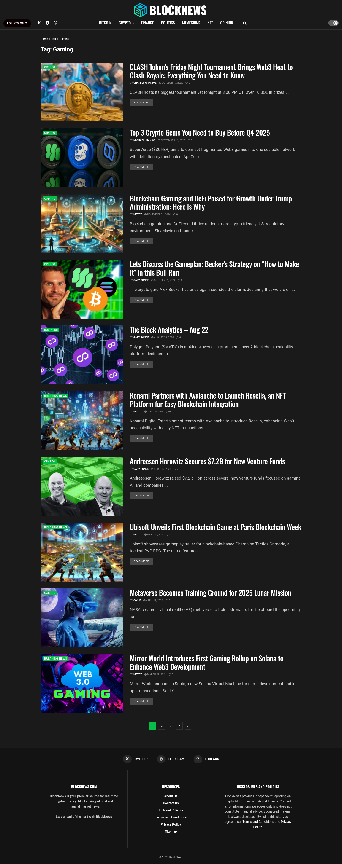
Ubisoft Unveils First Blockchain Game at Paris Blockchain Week (215, 526)
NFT (210, 23)
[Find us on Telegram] (47, 22)
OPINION (226, 23)
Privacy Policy (171, 824)
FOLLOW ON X (17, 23)
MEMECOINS (191, 23)
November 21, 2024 (157, 214)
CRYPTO (125, 23)
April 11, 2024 (154, 535)
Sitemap (171, 831)
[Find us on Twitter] (39, 22)
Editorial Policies (171, 810)
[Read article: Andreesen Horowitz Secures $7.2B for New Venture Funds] (82, 486)
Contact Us (171, 803)
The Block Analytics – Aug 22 (169, 329)
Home (44, 39)
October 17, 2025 (171, 83)
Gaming (64, 39)
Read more (143, 102)
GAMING (50, 199)
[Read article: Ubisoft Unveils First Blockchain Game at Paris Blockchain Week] (82, 552)
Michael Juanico (144, 140)
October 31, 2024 (163, 280)
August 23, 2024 (162, 337)
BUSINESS (51, 330)
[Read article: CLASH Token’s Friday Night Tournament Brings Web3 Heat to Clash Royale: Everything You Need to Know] (82, 92)
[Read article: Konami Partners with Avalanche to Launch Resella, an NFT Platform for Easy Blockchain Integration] (82, 420)
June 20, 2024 (154, 411)
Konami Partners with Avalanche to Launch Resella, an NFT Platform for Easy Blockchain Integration (208, 399)
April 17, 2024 (161, 469)
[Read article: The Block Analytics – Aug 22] (82, 354)
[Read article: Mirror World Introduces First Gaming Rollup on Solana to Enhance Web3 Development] (82, 683)
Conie (137, 600)
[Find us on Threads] (55, 22)
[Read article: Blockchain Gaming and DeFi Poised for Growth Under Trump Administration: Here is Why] (82, 223)
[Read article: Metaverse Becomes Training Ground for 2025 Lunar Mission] (82, 617)
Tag (54, 39)
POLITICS (168, 23)
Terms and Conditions (171, 817)
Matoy (137, 214)
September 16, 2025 (171, 140)
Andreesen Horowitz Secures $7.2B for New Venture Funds (207, 461)
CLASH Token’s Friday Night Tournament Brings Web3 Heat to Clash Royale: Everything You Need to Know (211, 70)
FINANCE (147, 23)
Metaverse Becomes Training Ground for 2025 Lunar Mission (210, 592)
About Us (171, 796)
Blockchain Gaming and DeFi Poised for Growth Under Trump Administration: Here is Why (211, 202)
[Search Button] (245, 22)
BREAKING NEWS (55, 396)
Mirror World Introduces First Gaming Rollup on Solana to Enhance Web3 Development (206, 662)
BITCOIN (105, 23)
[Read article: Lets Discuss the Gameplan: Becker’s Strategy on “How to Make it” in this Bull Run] (82, 289)
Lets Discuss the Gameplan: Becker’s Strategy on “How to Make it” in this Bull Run (214, 268)
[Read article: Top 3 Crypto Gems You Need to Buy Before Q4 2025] (82, 157)
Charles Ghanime (145, 83)
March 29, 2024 (155, 674)
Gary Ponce (141, 280)
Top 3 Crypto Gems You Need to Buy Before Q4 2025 (200, 132)
